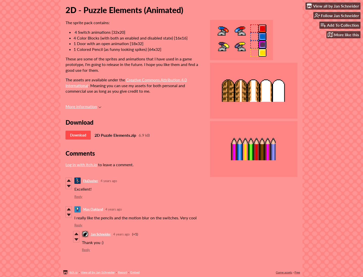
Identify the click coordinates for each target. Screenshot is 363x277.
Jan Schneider (101, 234)
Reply (78, 197)
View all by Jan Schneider (98, 272)
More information (83, 106)
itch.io (73, 272)
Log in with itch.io (81, 164)
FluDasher (90, 181)
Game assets (284, 272)
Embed (135, 272)
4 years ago (109, 181)
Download (78, 135)
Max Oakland (93, 209)
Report (122, 272)
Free (297, 272)
